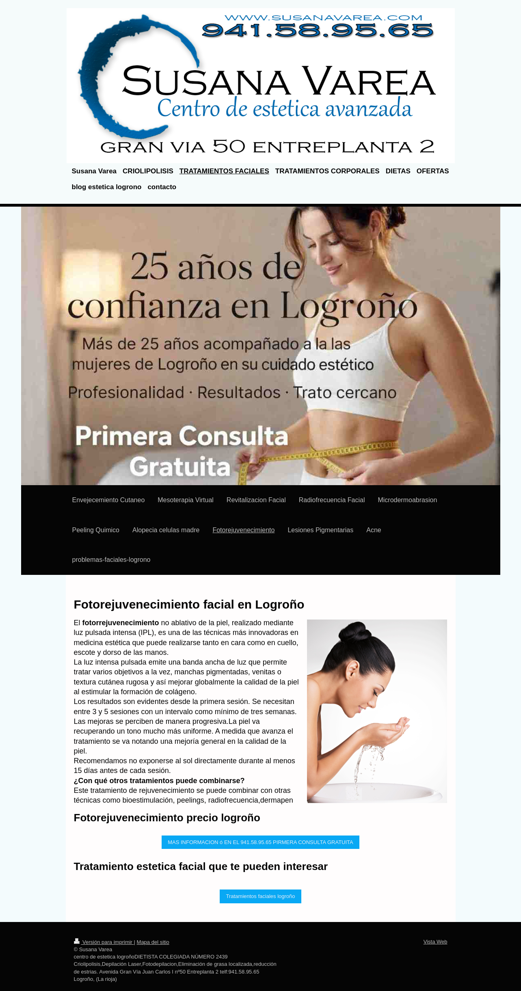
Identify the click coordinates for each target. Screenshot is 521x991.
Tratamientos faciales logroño (260, 896)
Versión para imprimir (104, 942)
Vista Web (435, 942)
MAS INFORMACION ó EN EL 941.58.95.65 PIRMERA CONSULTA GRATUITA (260, 842)
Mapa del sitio (153, 942)
